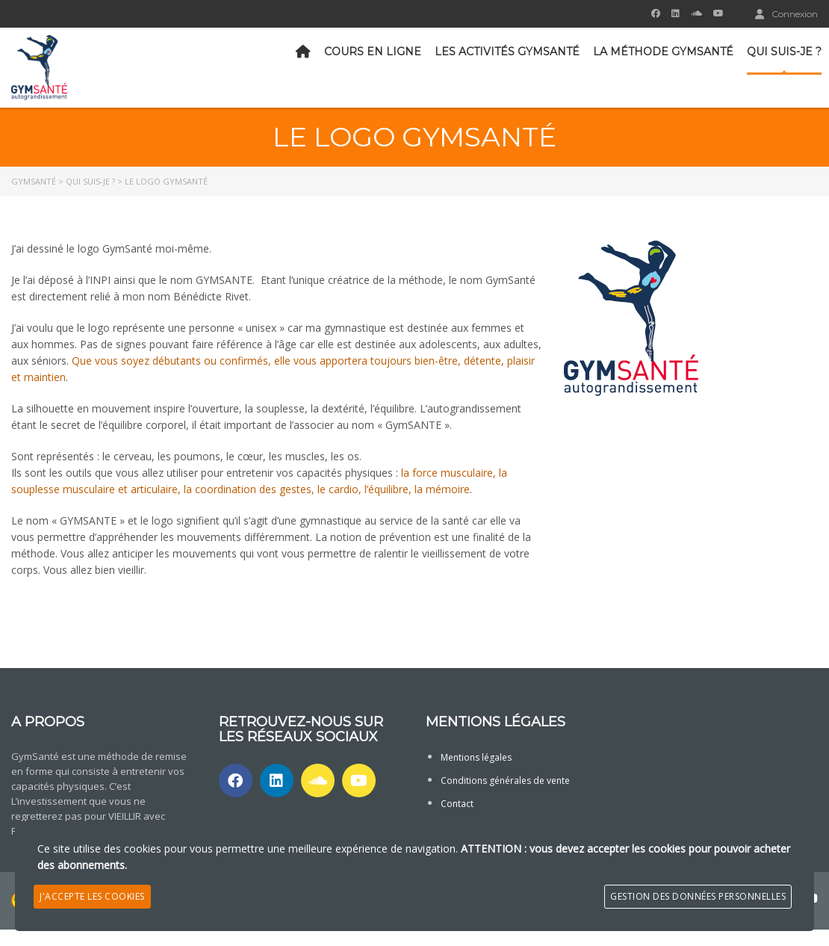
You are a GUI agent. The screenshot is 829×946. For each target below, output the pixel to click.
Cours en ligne (372, 51)
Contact (457, 803)
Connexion (786, 13)
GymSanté (33, 181)
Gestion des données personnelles (698, 896)
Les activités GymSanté (507, 51)
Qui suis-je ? (784, 51)
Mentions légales (476, 757)
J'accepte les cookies (92, 896)
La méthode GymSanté (663, 51)
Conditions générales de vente (505, 780)
